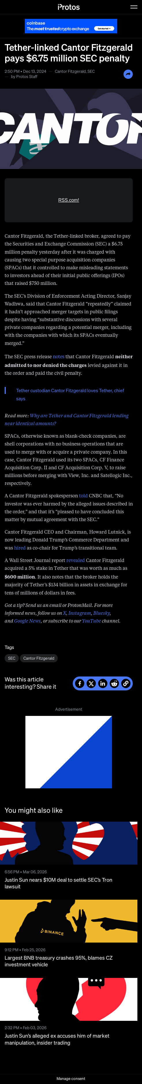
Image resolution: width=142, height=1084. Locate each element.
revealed (75, 561)
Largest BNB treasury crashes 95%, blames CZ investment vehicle (59, 961)
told (83, 496)
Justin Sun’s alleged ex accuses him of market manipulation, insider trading (57, 1039)
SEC (91, 72)
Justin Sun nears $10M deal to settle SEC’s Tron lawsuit (58, 884)
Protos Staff (26, 77)
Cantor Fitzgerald (70, 72)
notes (58, 357)
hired (20, 548)
